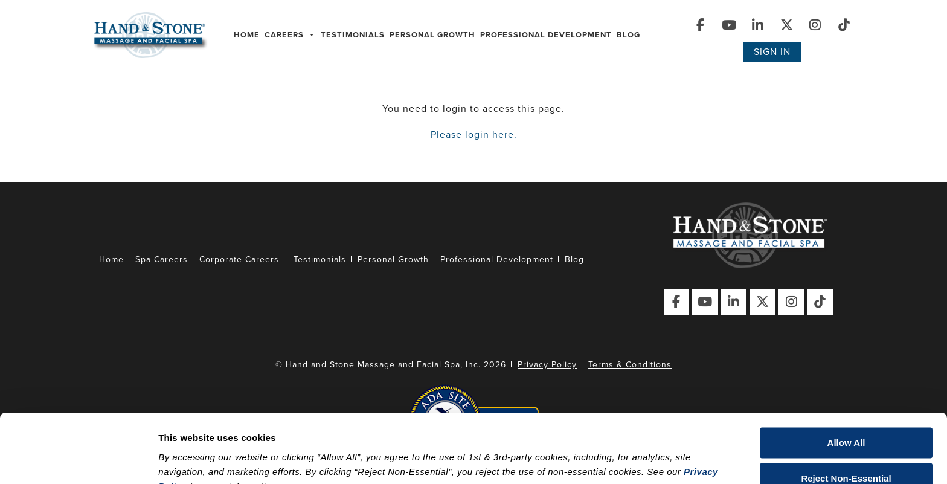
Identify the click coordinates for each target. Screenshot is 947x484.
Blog (628, 35)
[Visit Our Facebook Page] (700, 25)
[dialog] (473, 419)
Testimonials (353, 35)
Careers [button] (290, 35)
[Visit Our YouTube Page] (729, 25)
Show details (186, 460)
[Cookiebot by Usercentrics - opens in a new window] (78, 460)
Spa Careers (161, 259)
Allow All (846, 384)
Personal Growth (432, 35)
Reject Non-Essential (846, 419)
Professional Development (546, 35)
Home (247, 35)
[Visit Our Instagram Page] (816, 25)
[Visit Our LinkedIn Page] (758, 25)
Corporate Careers (239, 259)
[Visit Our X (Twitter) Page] (787, 25)
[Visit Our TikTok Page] (845, 25)
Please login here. (474, 135)
